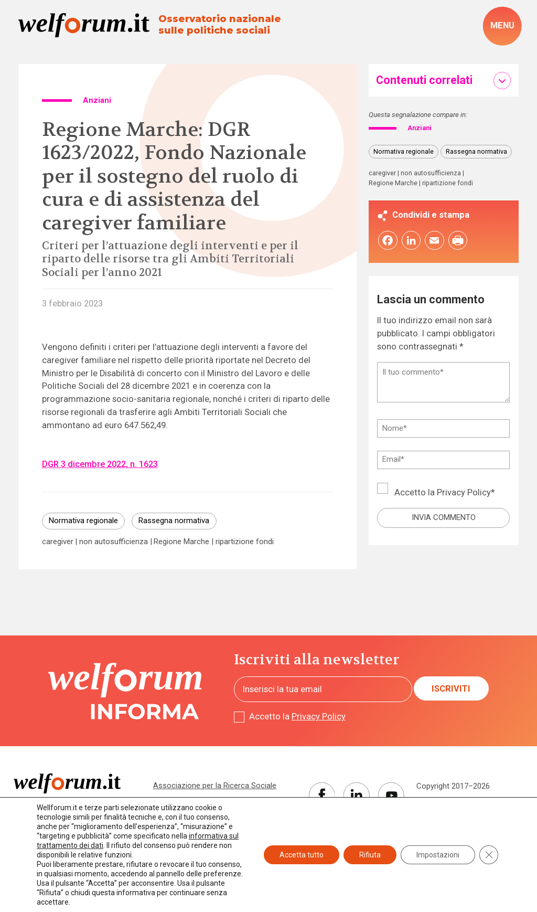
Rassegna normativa (173, 520)
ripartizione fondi (245, 542)
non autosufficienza (113, 542)
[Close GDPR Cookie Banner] (488, 854)
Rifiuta (370, 855)
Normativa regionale (83, 520)
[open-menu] (502, 26)
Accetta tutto (302, 855)
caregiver (57, 542)
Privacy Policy (464, 494)
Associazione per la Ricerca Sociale (214, 785)
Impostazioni (437, 855)
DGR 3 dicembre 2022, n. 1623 (100, 464)
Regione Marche (181, 542)
